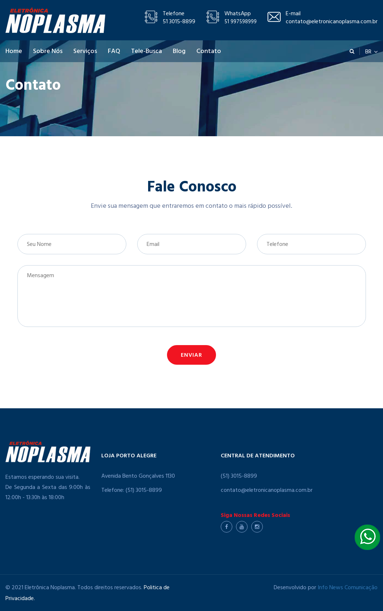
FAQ (114, 52)
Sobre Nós (47, 52)
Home (13, 52)
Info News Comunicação (348, 588)
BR (371, 51)
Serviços (85, 52)
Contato (208, 52)
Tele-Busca (146, 52)
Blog (179, 52)
